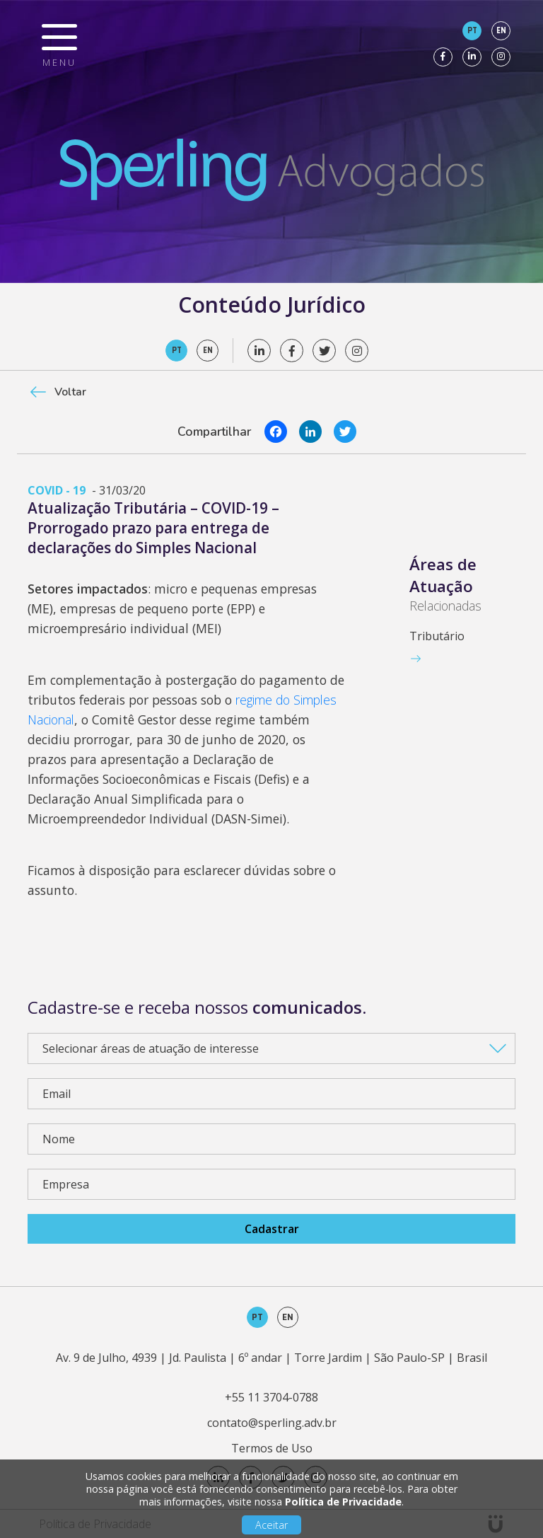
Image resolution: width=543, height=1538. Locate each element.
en (501, 30)
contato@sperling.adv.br (272, 1422)
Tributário (437, 636)
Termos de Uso (272, 1448)
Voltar (70, 392)
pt (472, 30)
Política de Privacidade (343, 1501)
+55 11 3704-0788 (271, 1397)
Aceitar (271, 1525)
